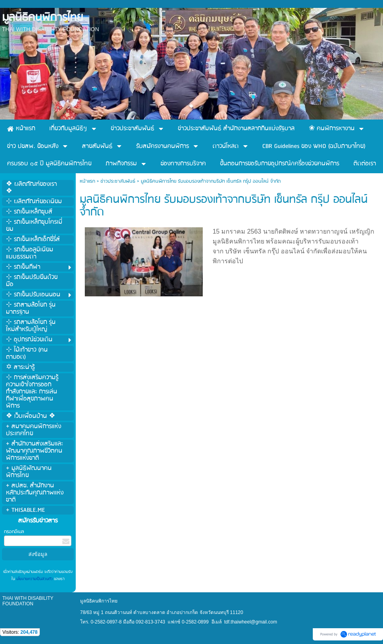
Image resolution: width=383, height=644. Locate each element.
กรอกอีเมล (14, 532)
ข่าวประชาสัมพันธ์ (118, 181)
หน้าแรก (87, 181)
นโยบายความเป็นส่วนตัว (34, 579)
